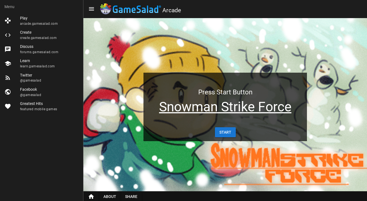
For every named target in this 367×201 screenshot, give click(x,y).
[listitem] (41, 21)
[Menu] (91, 9)
